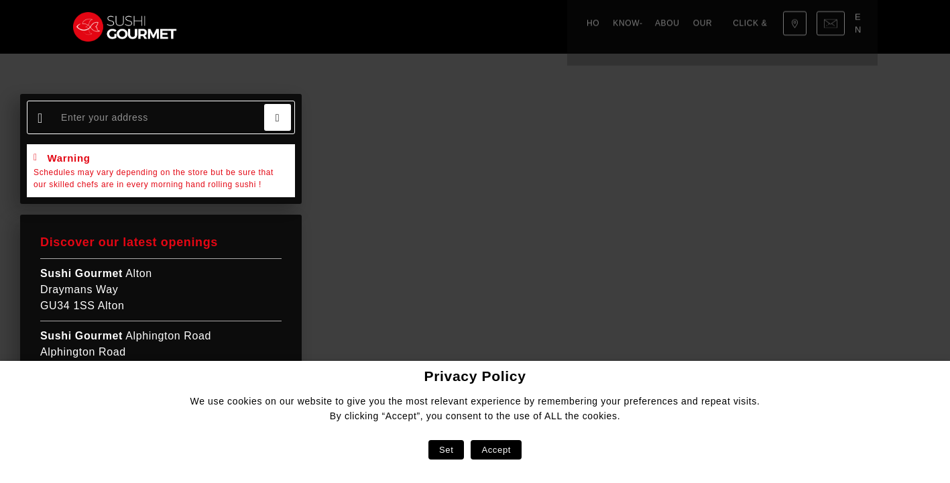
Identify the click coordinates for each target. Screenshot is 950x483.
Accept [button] (496, 450)
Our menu (384, 27)
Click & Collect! (458, 27)
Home (224, 27)
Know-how (271, 27)
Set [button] (446, 450)
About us (329, 27)
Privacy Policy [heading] (475, 376)
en (862, 26)
